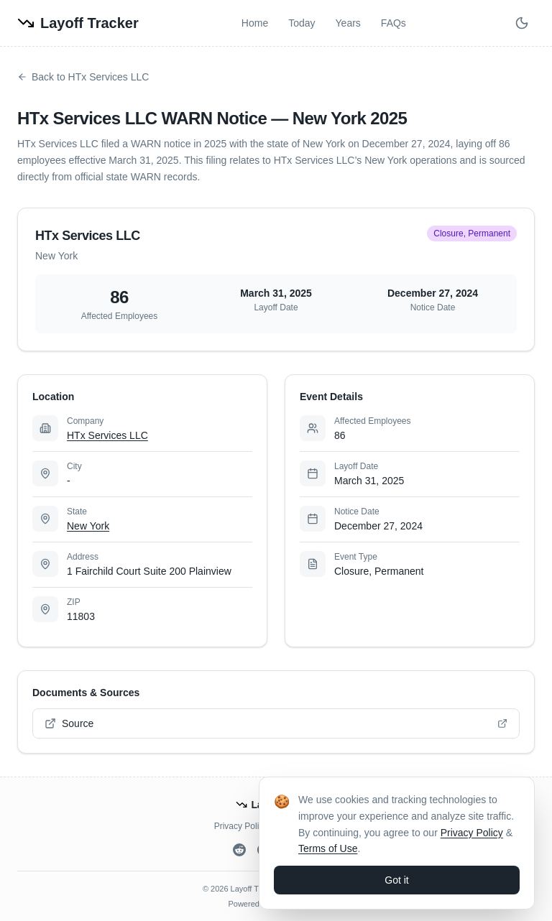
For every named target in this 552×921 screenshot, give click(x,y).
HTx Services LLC (107, 435)
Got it (396, 880)
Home (255, 23)
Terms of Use (327, 848)
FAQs (393, 23)
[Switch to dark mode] (522, 23)
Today (301, 23)
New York (88, 526)
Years (348, 23)
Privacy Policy (241, 826)
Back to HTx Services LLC (83, 77)
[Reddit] (239, 849)
